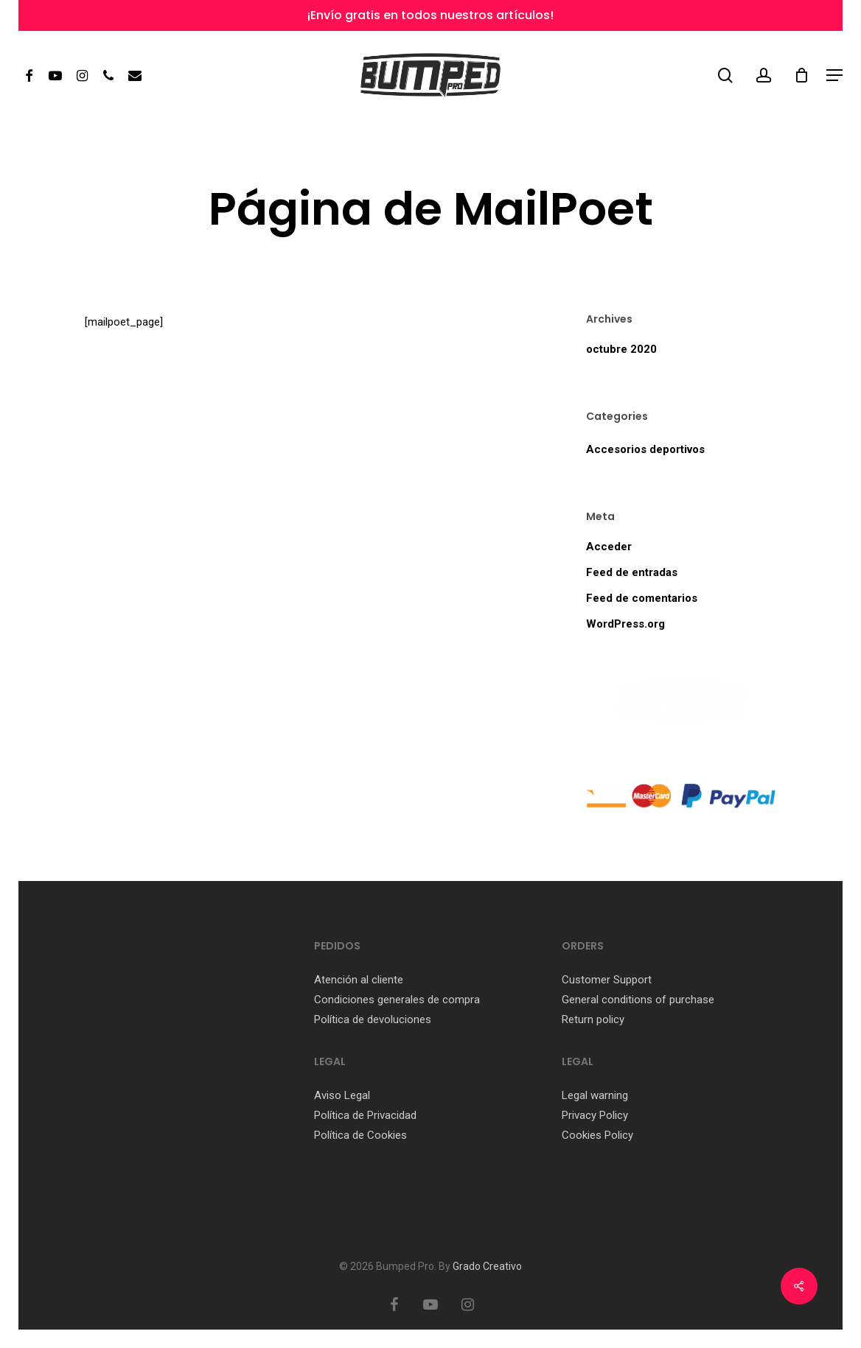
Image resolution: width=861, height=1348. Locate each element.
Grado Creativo (487, 1266)
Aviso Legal (342, 1095)
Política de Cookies (360, 1135)
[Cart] (801, 75)
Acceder (609, 546)
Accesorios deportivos (645, 449)
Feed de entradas (631, 572)
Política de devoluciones (372, 1019)
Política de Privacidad (365, 1115)
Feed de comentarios (641, 598)
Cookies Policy (599, 1135)
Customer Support (607, 979)
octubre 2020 (621, 349)
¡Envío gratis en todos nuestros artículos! (430, 15)
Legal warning (595, 1095)
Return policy (593, 1019)
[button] (834, 75)
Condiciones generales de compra (397, 999)
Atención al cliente (358, 979)
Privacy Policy (595, 1115)
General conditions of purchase (638, 999)
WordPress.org (625, 624)
